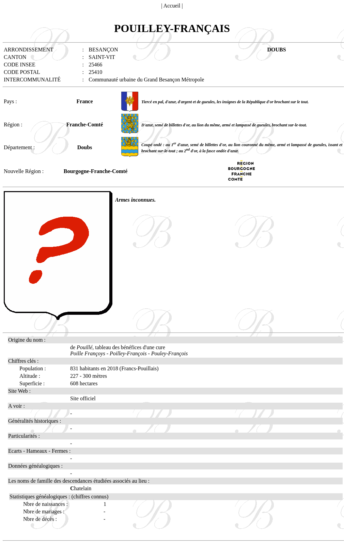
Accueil (172, 6)
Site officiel (83, 398)
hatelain (80, 488)
